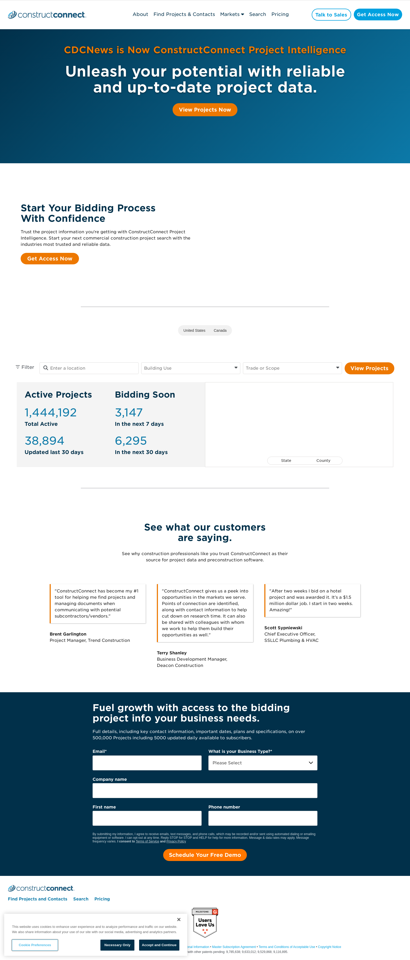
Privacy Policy (176, 841)
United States (194, 330)
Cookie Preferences (35, 945)
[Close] (179, 919)
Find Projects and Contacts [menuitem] (37, 899)
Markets (228, 14)
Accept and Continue (159, 945)
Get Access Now (377, 15)
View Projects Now (205, 110)
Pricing (279, 14)
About (139, 14)
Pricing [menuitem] (102, 899)
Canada (220, 330)
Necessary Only (117, 945)
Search (256, 14)
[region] (95, 935)
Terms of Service (147, 841)
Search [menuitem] (80, 899)
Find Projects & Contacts (183, 14)
